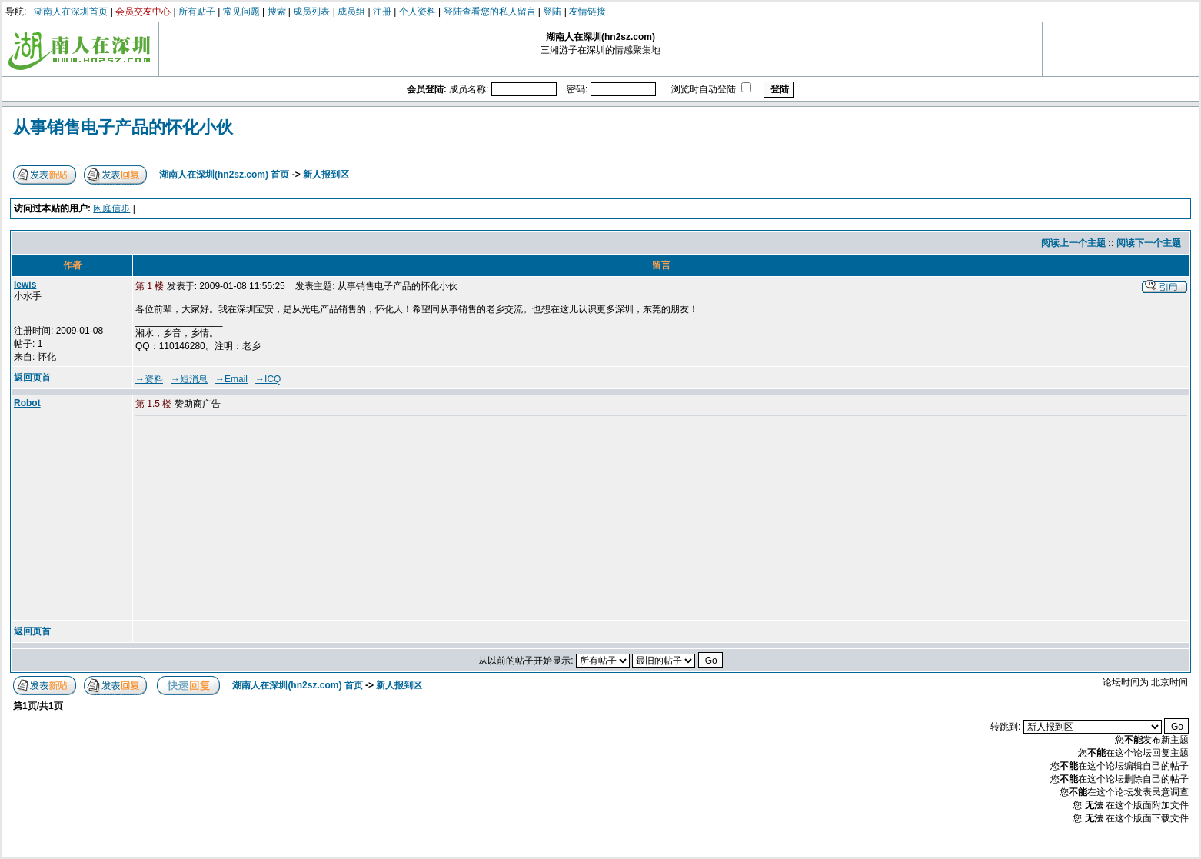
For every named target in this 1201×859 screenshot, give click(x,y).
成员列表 (311, 11)
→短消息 (189, 379)
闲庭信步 (111, 208)
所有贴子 (196, 11)
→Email (231, 379)
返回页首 (32, 377)
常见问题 (241, 11)
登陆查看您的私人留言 (490, 11)
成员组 (351, 11)
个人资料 (417, 11)
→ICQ (268, 379)
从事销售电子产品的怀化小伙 (123, 127)
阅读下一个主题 (1148, 243)
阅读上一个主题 (1073, 243)
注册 (382, 11)
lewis (25, 284)
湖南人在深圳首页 (71, 11)
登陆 (552, 11)
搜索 (277, 11)
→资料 (149, 379)
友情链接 (587, 11)
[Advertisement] (253, 519)
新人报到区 (326, 174)
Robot (27, 403)
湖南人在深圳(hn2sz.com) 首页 (224, 174)
